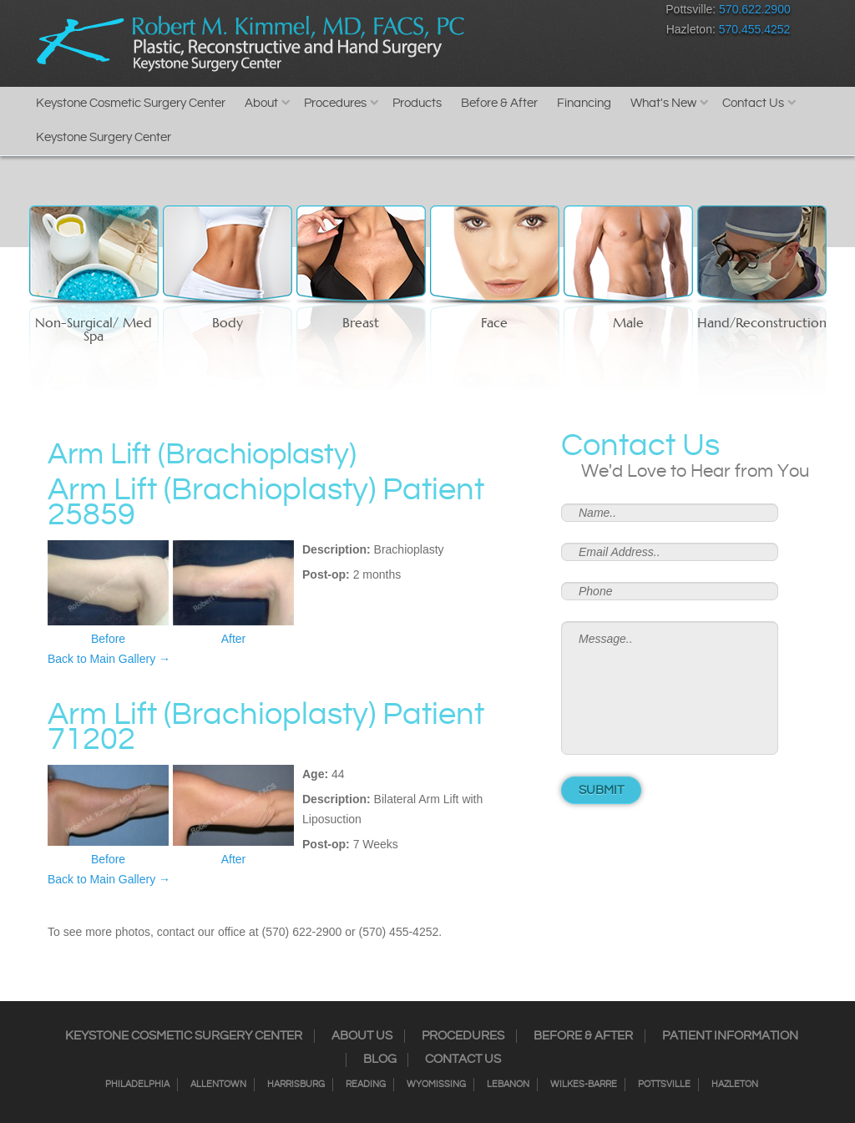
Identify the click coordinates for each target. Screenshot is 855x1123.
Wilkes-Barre (583, 1085)
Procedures (335, 103)
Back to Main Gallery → (109, 658)
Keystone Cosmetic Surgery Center (130, 103)
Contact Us (753, 103)
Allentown (218, 1085)
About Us (361, 1036)
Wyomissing (436, 1085)
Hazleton (734, 1085)
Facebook (469, 13)
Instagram (498, 13)
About (261, 103)
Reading (366, 1085)
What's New (663, 103)
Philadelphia (137, 1085)
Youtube (615, 13)
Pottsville (664, 1085)
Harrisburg (296, 1085)
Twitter (527, 13)
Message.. (669, 688)
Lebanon (508, 1085)
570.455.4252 (755, 29)
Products (417, 103)
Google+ (586, 13)
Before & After (499, 103)
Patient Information (730, 1036)
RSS (556, 13)
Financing (584, 103)
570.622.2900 (755, 9)
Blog (380, 1059)
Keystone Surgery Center (103, 137)
